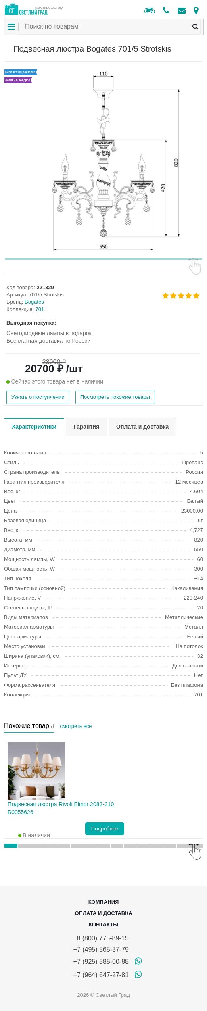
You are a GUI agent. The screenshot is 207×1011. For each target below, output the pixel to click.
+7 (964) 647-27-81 (101, 974)
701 (40, 309)
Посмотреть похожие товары (115, 397)
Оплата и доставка (103, 913)
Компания (103, 902)
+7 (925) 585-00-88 (101, 961)
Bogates (34, 302)
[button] (103, 259)
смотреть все (76, 726)
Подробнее (104, 828)
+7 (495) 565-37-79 (101, 949)
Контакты (103, 924)
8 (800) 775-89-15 (101, 938)
